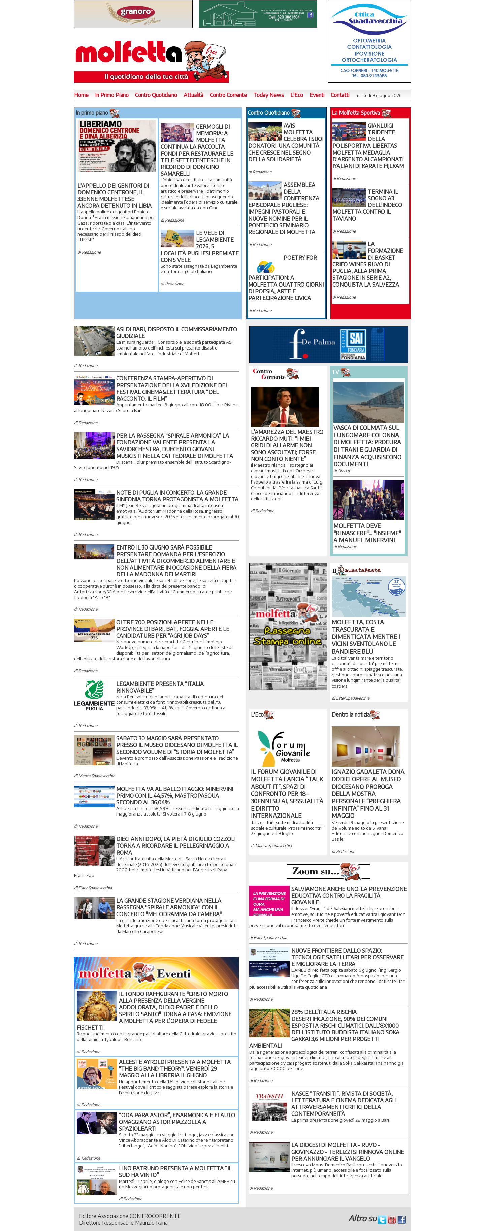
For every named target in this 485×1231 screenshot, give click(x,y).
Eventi (317, 95)
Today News (268, 95)
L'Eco (296, 95)
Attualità (193, 95)
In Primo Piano (112, 95)
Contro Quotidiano (156, 95)
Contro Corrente (228, 95)
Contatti (340, 95)
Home (81, 95)
